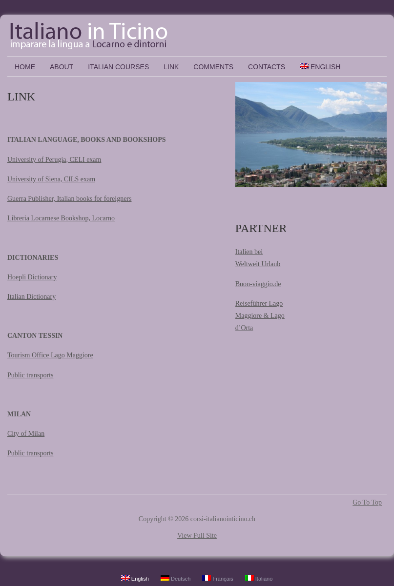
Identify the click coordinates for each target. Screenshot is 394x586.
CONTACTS (266, 67)
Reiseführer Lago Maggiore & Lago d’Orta (260, 316)
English (320, 67)
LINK (171, 67)
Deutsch (175, 578)
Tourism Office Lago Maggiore (50, 355)
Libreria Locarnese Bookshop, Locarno (61, 218)
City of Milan (25, 433)
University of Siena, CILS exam (51, 179)
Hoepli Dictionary (32, 277)
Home (25, 67)
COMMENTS (213, 67)
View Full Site (197, 535)
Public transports (30, 375)
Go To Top (367, 502)
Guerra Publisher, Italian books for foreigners (69, 198)
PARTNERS (264, 228)
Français (217, 578)
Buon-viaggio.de (258, 284)
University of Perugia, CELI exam (54, 159)
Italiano (259, 578)
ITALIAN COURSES (118, 67)
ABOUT (61, 67)
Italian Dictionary (31, 296)
